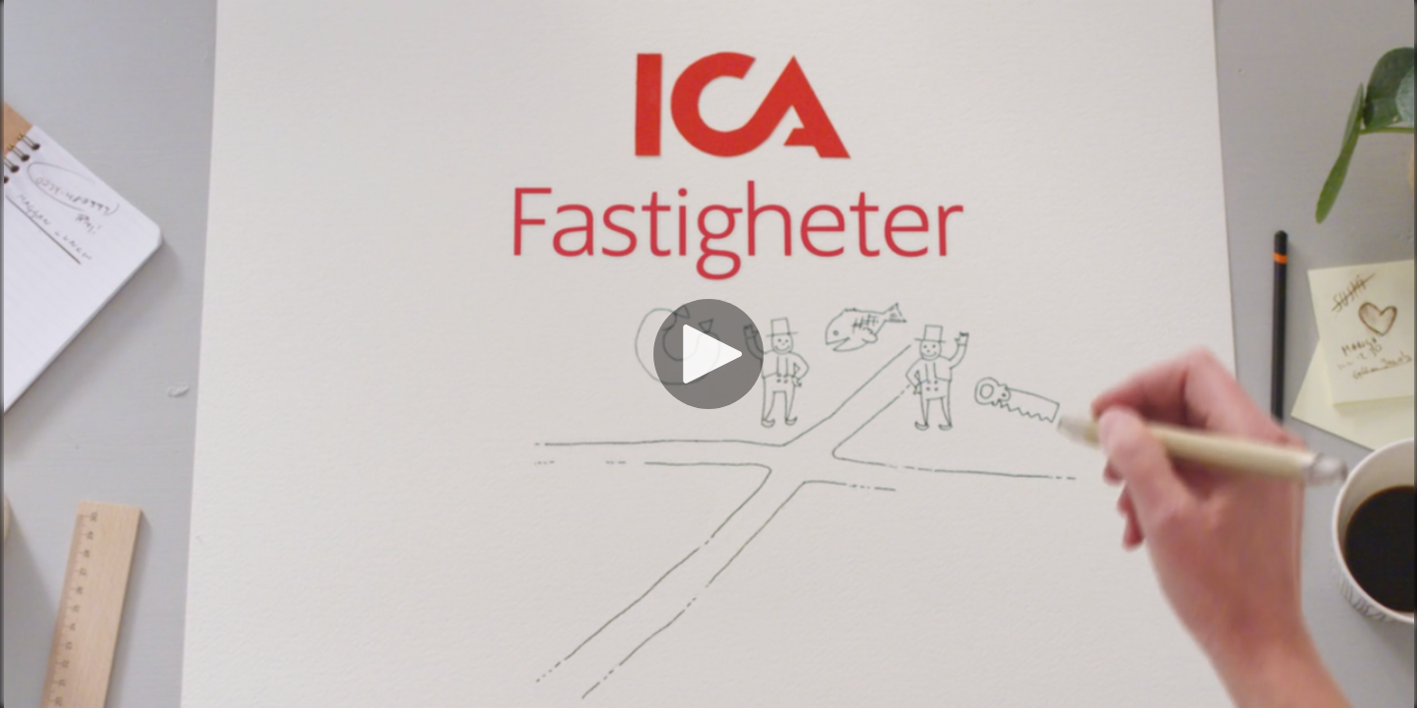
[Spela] (708, 354)
